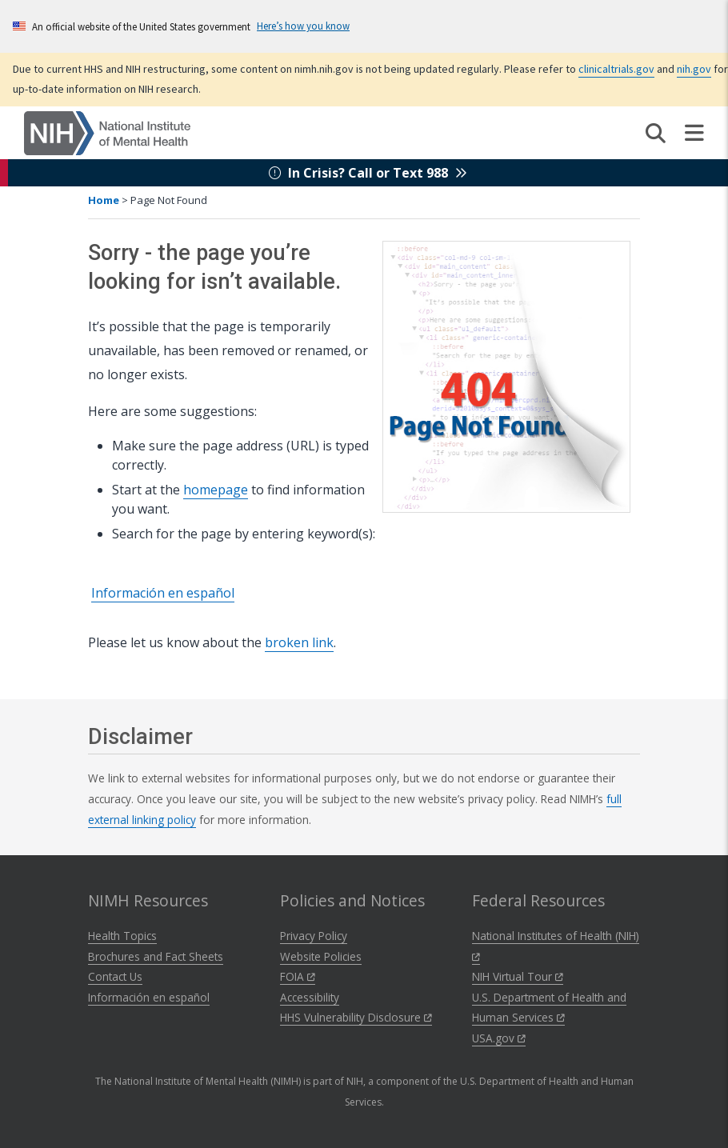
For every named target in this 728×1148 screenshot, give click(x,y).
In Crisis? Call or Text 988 (368, 173)
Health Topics (122, 935)
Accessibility (309, 997)
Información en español (162, 593)
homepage (215, 489)
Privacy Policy (313, 935)
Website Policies (321, 956)
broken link (299, 642)
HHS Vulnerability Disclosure (356, 1017)
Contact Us (115, 976)
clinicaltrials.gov (616, 69)
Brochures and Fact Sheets (155, 956)
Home (103, 200)
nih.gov (694, 69)
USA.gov (499, 1038)
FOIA (297, 976)
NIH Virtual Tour (517, 976)
